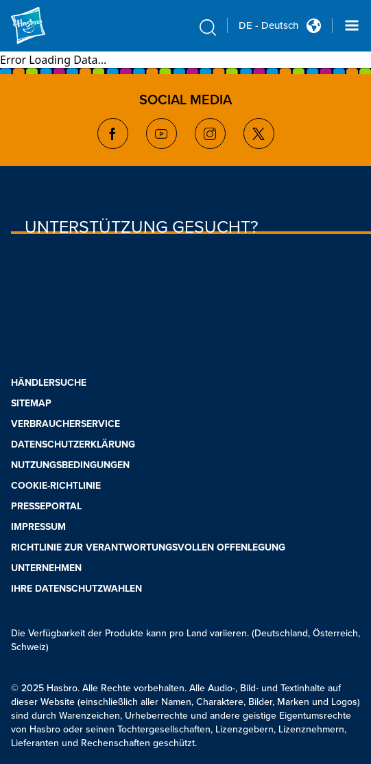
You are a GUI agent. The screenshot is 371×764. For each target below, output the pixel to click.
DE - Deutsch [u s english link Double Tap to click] (268, 25)
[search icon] (208, 27)
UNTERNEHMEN (46, 567)
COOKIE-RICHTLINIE (56, 485)
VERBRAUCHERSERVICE (65, 423)
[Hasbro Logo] (44, 26)
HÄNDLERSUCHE (48, 382)
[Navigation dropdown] (352, 25)
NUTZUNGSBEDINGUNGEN (70, 464)
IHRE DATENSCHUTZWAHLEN (76, 588)
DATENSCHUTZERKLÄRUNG (73, 444)
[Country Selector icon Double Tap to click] (314, 26)
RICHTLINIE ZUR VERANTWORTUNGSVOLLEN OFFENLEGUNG (148, 547)
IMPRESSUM (38, 526)
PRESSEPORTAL (46, 505)
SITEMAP (31, 402)
